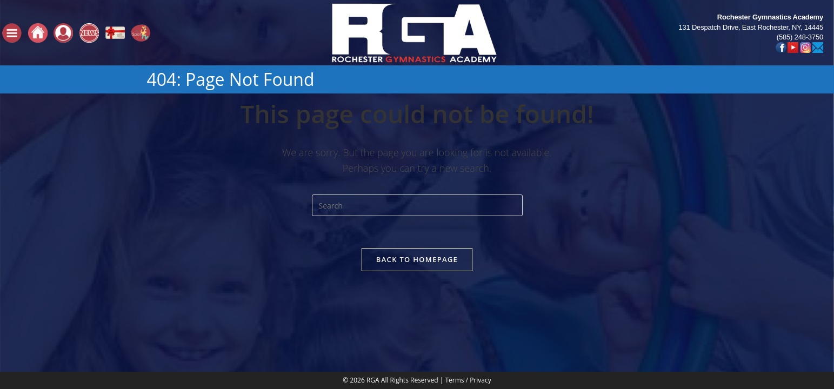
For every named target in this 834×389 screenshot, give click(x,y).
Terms (454, 307)
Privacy (480, 307)
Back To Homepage (417, 260)
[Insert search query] (417, 205)
